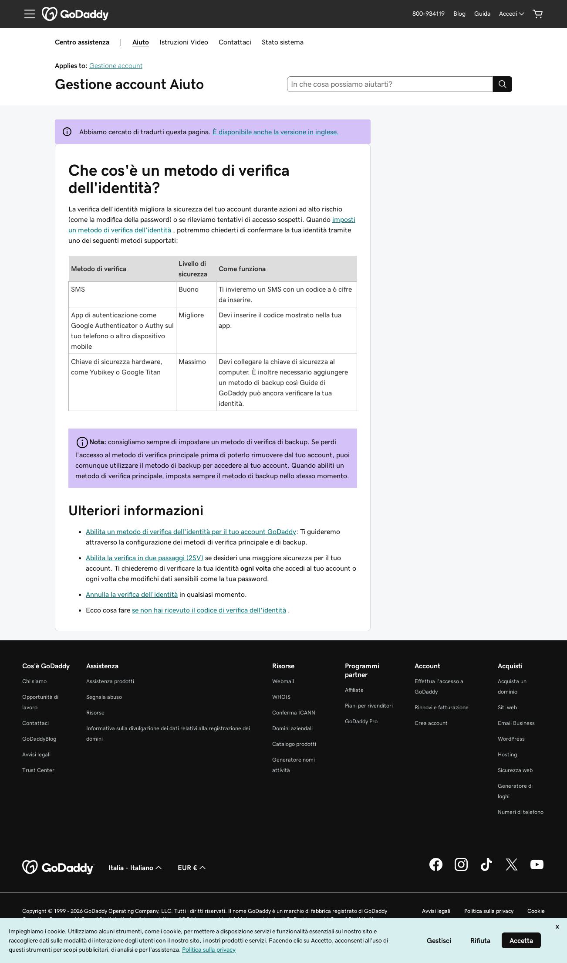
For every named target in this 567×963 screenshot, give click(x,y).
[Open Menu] (26, 13)
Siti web (507, 707)
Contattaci (235, 41)
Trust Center (38, 770)
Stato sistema (283, 41)
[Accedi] (513, 14)
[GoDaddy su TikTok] (486, 869)
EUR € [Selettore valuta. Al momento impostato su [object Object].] (193, 867)
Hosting (507, 754)
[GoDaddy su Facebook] (436, 869)
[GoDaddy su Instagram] (461, 869)
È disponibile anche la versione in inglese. (276, 131)
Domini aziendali (292, 728)
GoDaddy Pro (361, 721)
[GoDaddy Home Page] (58, 867)
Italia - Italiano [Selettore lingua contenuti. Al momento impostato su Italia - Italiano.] (136, 867)
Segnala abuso (104, 697)
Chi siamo (34, 681)
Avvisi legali (36, 754)
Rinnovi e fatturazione (442, 707)
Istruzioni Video (183, 41)
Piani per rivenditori (369, 705)
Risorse (95, 712)
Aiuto (140, 41)
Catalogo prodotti (294, 744)
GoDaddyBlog (39, 739)
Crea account (431, 723)
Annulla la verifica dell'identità (132, 594)
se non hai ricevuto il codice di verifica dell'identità (209, 609)
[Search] (502, 84)
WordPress (511, 739)
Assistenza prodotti (110, 681)
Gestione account (115, 65)
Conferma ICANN (293, 712)
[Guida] (482, 14)
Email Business (516, 723)
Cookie (536, 911)
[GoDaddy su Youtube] (537, 869)
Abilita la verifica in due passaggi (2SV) (144, 557)
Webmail (283, 681)
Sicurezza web (515, 770)
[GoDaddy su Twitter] (512, 869)
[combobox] (390, 84)
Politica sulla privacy (488, 911)
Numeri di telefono (520, 812)
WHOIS (281, 697)
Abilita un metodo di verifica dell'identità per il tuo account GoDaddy (191, 531)
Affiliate (354, 690)
